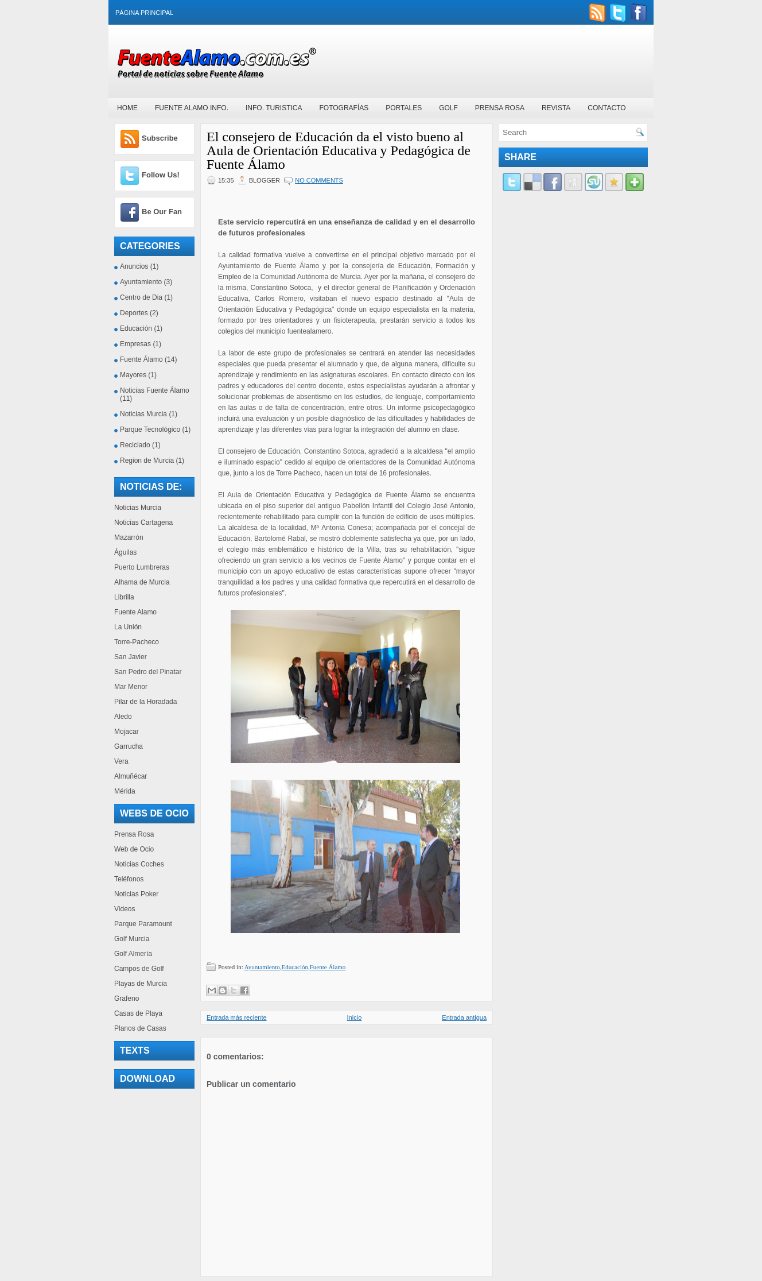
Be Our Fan (162, 211)
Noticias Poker (136, 894)
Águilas (125, 552)
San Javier (130, 657)
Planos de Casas (140, 1028)
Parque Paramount (143, 924)
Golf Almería (133, 954)
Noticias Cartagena (143, 522)
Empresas (135, 344)
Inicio (354, 1017)
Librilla (124, 597)
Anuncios (134, 266)
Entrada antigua (464, 1017)
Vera (121, 761)
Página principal (144, 12)
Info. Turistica (274, 108)
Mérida (124, 791)
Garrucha (128, 746)
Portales (404, 108)
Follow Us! (161, 175)
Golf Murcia (131, 939)
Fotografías (343, 108)
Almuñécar (130, 776)
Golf (448, 108)
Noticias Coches (139, 864)
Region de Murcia (147, 460)
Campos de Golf (139, 969)
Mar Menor (130, 687)
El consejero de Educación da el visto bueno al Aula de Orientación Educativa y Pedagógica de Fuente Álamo (339, 150)
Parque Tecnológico (150, 429)
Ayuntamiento (141, 282)
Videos (124, 909)
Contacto (606, 108)
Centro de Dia (141, 297)
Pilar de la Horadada (145, 702)
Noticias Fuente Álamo (154, 390)
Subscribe (160, 138)
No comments (319, 180)
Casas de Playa (138, 1013)
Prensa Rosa (499, 108)
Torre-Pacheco (136, 642)
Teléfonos (128, 879)
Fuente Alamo (135, 612)
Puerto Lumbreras (141, 567)
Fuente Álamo (141, 359)
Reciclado (135, 445)
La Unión (128, 627)
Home (127, 108)
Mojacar (126, 731)
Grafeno (126, 998)
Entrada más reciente (237, 1017)
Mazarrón (128, 537)
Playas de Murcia (140, 984)
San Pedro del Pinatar (147, 672)
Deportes (134, 313)
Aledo (123, 717)
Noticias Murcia (143, 414)
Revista (556, 108)
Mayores (133, 375)
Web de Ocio (134, 849)
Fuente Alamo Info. (191, 108)
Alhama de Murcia (142, 582)
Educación (136, 328)
